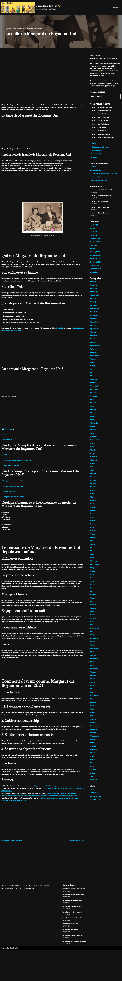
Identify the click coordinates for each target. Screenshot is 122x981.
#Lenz (92, 581)
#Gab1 (92, 497)
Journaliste (94, 785)
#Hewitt (92, 524)
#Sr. (91, 703)
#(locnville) (93, 337)
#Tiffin (92, 720)
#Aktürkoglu (94, 392)
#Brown (92, 429)
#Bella (92, 409)
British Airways (8, 430)
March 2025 (94, 226)
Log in (92, 794)
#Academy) (94, 388)
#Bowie (92, 419)
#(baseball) (94, 293)
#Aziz (92, 402)
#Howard (93, 534)
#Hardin (93, 510)
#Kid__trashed (95, 568)
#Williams (93, 754)
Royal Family (7, 440)
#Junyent (93, 554)
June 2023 (93, 246)
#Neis (92, 615)
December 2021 (95, 257)
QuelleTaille (12, 28)
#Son (91, 697)
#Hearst (93, 517)
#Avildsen (93, 398)
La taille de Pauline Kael (98, 128)
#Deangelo (93, 463)
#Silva (92, 690)
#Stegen (93, 707)
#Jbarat (93, 541)
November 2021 (95, 260)
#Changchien (94, 442)
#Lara (92, 578)
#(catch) (93, 304)
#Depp (92, 466)
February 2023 (95, 253)
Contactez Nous (96, 151)
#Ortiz (92, 625)
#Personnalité (95, 632)
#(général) (93, 320)
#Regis (92, 649)
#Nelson (93, 619)
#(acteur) (93, 283)
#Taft (92, 710)
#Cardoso (93, 439)
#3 (91, 375)
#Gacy (92, 500)
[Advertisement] (42, 62)
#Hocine (93, 527)
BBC (4, 435)
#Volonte (93, 737)
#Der (91, 470)
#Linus (92, 585)
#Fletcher (93, 490)
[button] (119, 7)
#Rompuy (93, 659)
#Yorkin (92, 758)
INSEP (5, 456)
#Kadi (92, 558)
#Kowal (92, 575)
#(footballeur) (95, 317)
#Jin (91, 544)
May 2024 (93, 229)
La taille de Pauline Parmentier (100, 111)
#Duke (92, 473)
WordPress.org (95, 805)
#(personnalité (95, 348)
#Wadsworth (94, 741)
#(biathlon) (93, 300)
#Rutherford (94, 673)
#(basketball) (94, 297)
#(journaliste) (94, 331)
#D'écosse (93, 459)
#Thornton (93, 717)
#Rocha (92, 656)
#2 (91, 371)
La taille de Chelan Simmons (99, 121)
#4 (91, 378)
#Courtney (93, 453)
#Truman (93, 727)
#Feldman (93, 483)
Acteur (92, 771)
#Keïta (92, 561)
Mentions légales (96, 155)
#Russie (92, 670)
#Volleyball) (94, 734)
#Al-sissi (93, 395)
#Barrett (93, 405)
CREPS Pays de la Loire (11, 466)
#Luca (92, 588)
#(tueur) (93, 364)
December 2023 (95, 243)
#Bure (92, 436)
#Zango (92, 764)
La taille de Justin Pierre (98, 131)
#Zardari (93, 768)
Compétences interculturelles (13, 498)
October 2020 (94, 267)
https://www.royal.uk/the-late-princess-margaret (52, 788)
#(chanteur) (94, 307)
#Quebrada (94, 642)
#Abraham (93, 381)
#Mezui (92, 602)
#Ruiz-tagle (94, 663)
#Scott (92, 683)
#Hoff (92, 531)
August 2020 (94, 274)
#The (92, 714)
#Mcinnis (93, 598)
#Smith (92, 693)
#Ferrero (93, 487)
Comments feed (95, 801)
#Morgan (93, 609)
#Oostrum (93, 622)
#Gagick (93, 503)
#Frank (92, 493)
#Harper (93, 514)
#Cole (92, 449)
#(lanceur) (93, 334)
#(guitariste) (94, 324)
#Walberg (93, 744)
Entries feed (94, 798)
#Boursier (93, 415)
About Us (93, 144)
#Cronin (93, 456)
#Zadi (92, 761)
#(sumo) (93, 361)
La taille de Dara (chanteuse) (100, 135)
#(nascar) (93, 344)
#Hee (92, 520)
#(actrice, (93, 287)
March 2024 (94, 236)
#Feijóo (92, 480)
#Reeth (92, 646)
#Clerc (92, 446)
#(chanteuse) (94, 310)
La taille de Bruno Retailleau (99, 114)
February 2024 (95, 240)
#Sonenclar (94, 700)
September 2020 (95, 270)
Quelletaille (14, 950)
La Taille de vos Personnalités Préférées (104, 174)
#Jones (92, 547)
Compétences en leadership (13, 487)
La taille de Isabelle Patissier (100, 125)
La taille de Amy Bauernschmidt (101, 108)
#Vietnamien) (94, 731)
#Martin (92, 592)
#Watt (92, 747)
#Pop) (92, 639)
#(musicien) (94, 341)
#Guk (92, 507)
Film (91, 781)
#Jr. (91, 551)
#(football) (93, 314)
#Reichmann (94, 653)
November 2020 (95, 263)
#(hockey (93, 327)
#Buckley (93, 432)
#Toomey (93, 724)
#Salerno (93, 676)
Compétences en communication (14, 482)
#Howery (93, 537)
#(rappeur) (93, 354)
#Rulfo (92, 666)
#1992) (92, 368)
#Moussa (93, 612)
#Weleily (93, 751)
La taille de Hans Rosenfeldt (99, 118)
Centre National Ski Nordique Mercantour (17, 461)
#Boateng (93, 412)
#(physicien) (94, 351)
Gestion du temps (9, 492)
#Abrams (93, 385)
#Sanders (93, 680)
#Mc (91, 595)
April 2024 (93, 233)
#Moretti (93, 605)
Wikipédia (60, 329)
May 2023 (93, 250)
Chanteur (93, 775)
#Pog (91, 636)
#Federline (94, 476)
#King (92, 571)
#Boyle (92, 422)
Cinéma (92, 778)
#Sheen (92, 687)
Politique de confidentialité (100, 148)
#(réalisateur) (94, 358)
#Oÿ (91, 629)
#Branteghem (94, 426)
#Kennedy (93, 564)
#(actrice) (93, 290)
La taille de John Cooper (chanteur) (102, 138)
